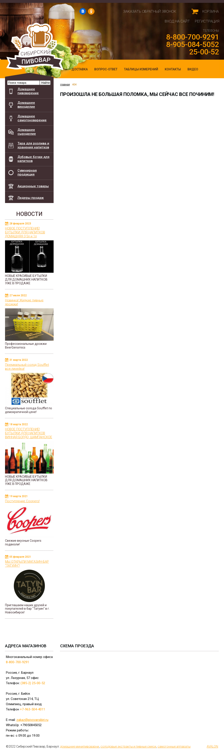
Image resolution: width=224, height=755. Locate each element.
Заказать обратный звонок (149, 11)
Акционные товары (33, 186)
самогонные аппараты (174, 746)
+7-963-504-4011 (32, 709)
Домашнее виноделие (26, 105)
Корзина (210, 11)
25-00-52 (204, 51)
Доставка (80, 69)
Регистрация (207, 21)
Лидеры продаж (31, 198)
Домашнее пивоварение (28, 91)
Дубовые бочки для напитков (36, 158)
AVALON (212, 746)
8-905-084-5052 (192, 44)
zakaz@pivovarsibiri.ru (32, 720)
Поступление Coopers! (22, 501)
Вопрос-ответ (105, 69)
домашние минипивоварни (79, 746)
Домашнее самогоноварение (32, 118)
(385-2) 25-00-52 (33, 683)
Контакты (173, 69)
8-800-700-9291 (192, 37)
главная (65, 84)
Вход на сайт (177, 21)
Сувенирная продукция (27, 172)
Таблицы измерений (141, 69)
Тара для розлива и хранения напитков (33, 145)
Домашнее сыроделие (27, 132)
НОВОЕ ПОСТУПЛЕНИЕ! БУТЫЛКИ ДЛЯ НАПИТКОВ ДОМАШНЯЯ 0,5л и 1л (25, 232)
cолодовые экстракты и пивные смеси (128, 746)
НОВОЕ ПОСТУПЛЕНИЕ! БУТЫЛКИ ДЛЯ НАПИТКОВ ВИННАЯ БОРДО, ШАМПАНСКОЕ (28, 433)
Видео (192, 69)
